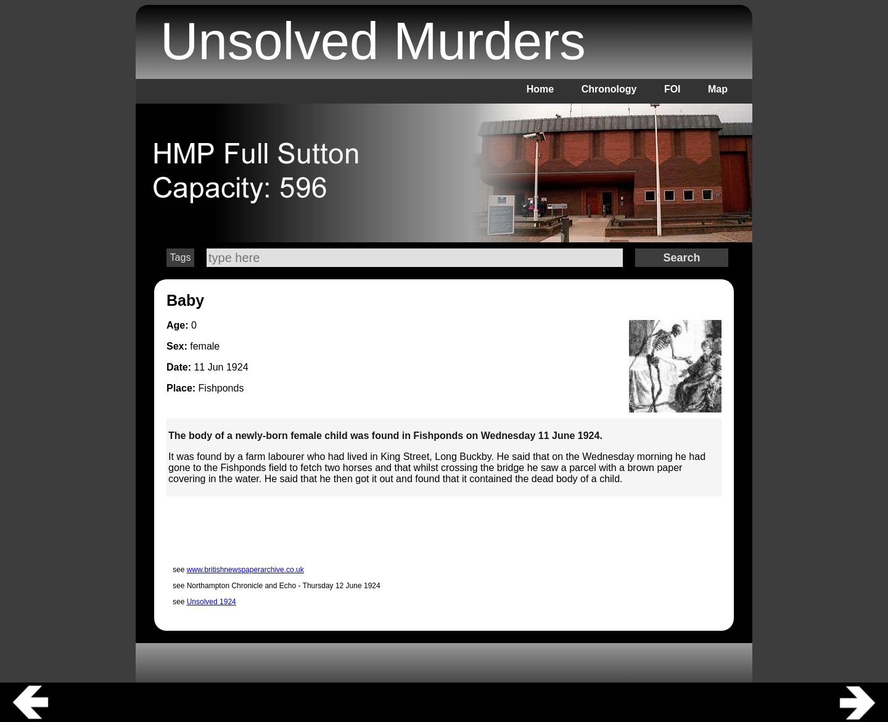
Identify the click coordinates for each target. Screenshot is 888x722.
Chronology (609, 89)
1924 (237, 367)
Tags (180, 257)
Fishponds (221, 388)
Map (718, 89)
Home (540, 89)
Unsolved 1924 (211, 601)
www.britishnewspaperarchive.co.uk (245, 569)
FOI (672, 89)
